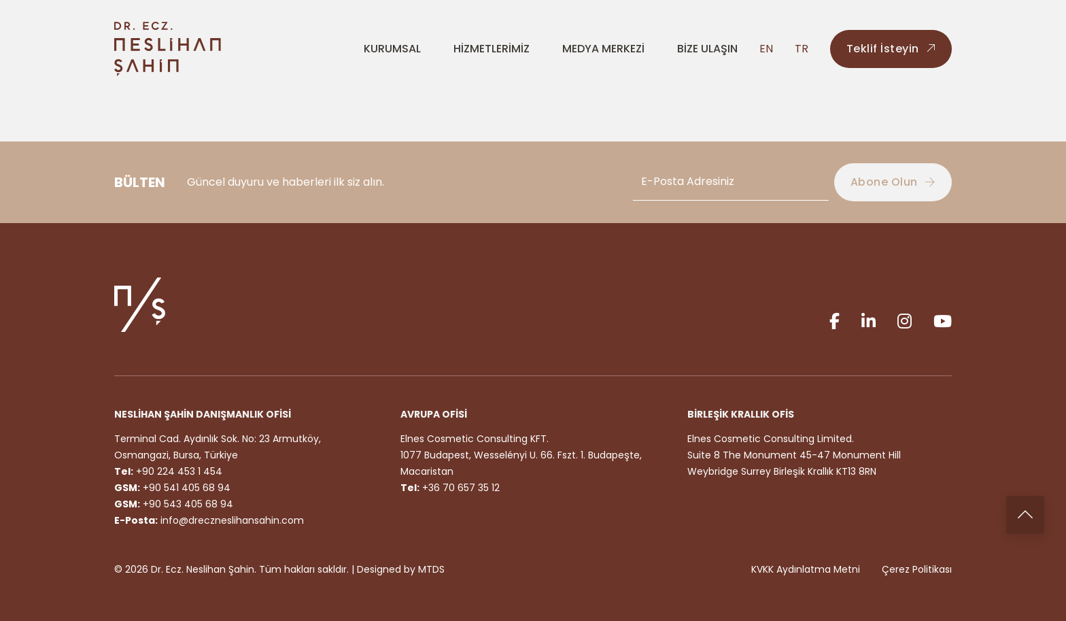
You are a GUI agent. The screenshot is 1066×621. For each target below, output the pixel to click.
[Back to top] (1025, 515)
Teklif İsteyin (891, 48)
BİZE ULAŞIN (707, 48)
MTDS (431, 569)
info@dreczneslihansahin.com (232, 520)
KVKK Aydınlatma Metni (805, 569)
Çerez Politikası (917, 569)
